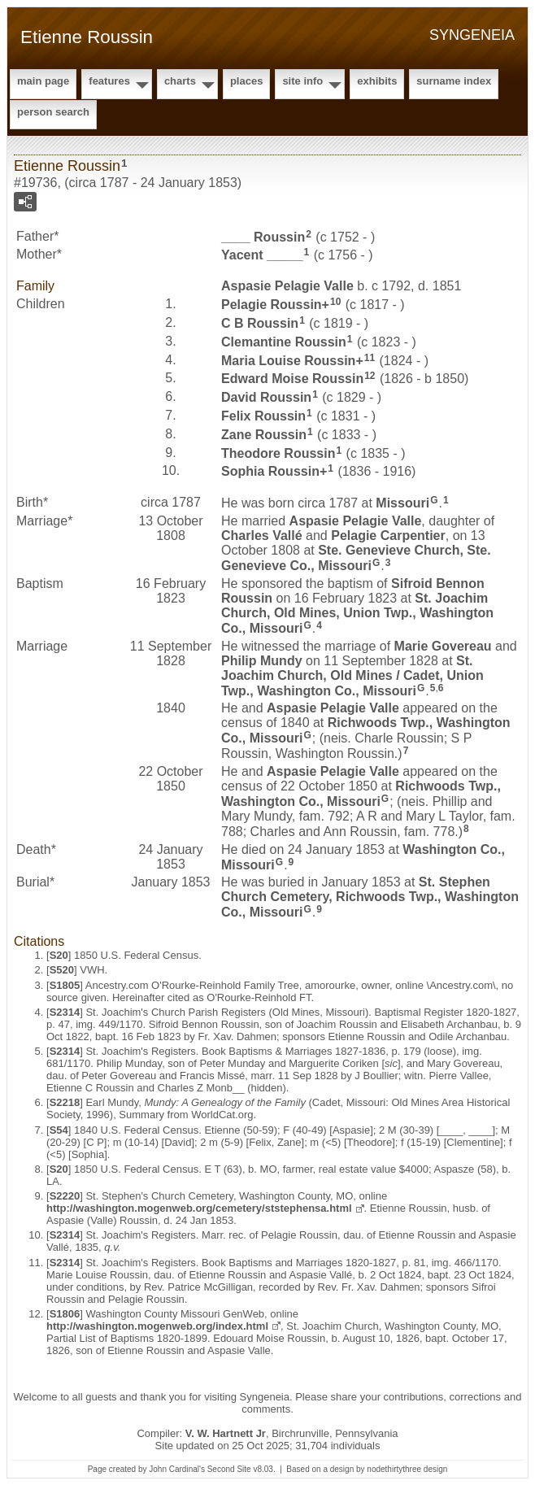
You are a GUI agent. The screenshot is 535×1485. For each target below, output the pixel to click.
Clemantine (283, 342)
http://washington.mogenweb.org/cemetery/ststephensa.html (199, 1208)
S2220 (65, 1196)
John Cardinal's (177, 1469)
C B (259, 323)
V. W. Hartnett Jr (225, 1433)
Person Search (53, 112)
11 (369, 358)
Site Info (302, 81)
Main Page (43, 81)
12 (369, 375)
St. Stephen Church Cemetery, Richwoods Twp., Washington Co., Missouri (370, 897)
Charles (261, 535)
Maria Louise (288, 360)
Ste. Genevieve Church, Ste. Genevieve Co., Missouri (356, 558)
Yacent (262, 255)
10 (335, 301)
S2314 (65, 1012)
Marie (443, 646)
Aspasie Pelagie (287, 286)
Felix (263, 416)
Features (109, 81)
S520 (62, 970)
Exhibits (377, 81)
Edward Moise (292, 378)
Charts (180, 81)
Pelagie (271, 304)
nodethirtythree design (407, 1469)
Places (246, 81)
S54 (59, 1130)
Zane (264, 435)
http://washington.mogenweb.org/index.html (157, 1326)
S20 (59, 955)
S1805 (65, 985)
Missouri (402, 503)
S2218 (65, 1102)
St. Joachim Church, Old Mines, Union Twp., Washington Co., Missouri (357, 613)
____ (263, 236)
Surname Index (453, 81)
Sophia (270, 471)
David (266, 397)
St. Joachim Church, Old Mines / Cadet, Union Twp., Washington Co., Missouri (352, 676)
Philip (261, 661)
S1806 (65, 1314)
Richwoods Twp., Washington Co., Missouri (361, 793)
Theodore (278, 452)
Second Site (229, 1469)
